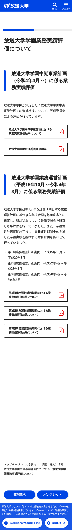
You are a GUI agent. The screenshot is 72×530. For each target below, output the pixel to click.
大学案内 (31, 464)
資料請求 (19, 494)
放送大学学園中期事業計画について (25, 469)
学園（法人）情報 (52, 464)
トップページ (12, 464)
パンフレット (52, 494)
